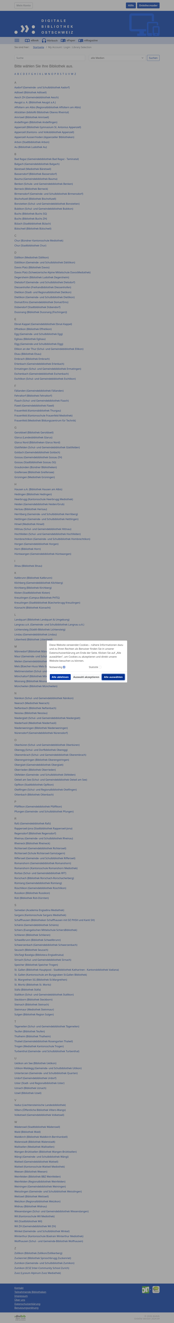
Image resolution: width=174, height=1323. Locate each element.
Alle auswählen (113, 677)
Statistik (93, 667)
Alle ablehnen (60, 677)
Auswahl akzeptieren (86, 677)
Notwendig (55, 667)
